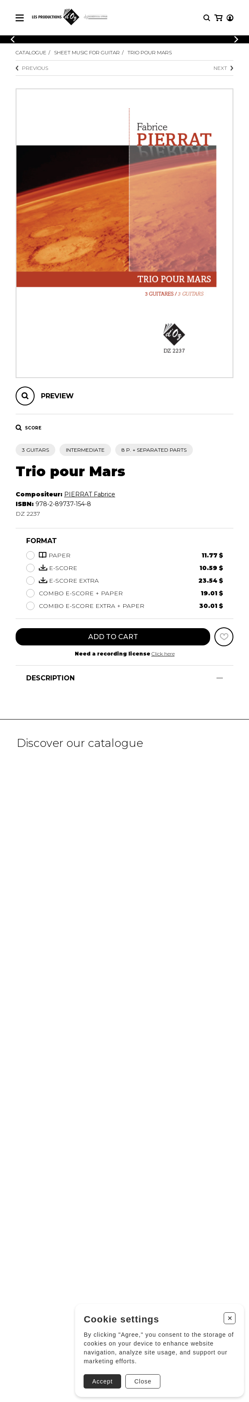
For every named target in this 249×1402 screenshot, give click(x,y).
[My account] (230, 18)
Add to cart (113, 637)
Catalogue (31, 52)
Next (223, 68)
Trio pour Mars (149, 52)
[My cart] (218, 18)
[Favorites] (223, 636)
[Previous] (13, 39)
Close (143, 1381)
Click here (163, 653)
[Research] (206, 18)
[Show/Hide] (220, 678)
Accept (102, 1381)
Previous (32, 68)
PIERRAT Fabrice (89, 494)
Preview (57, 396)
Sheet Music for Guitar (87, 52)
